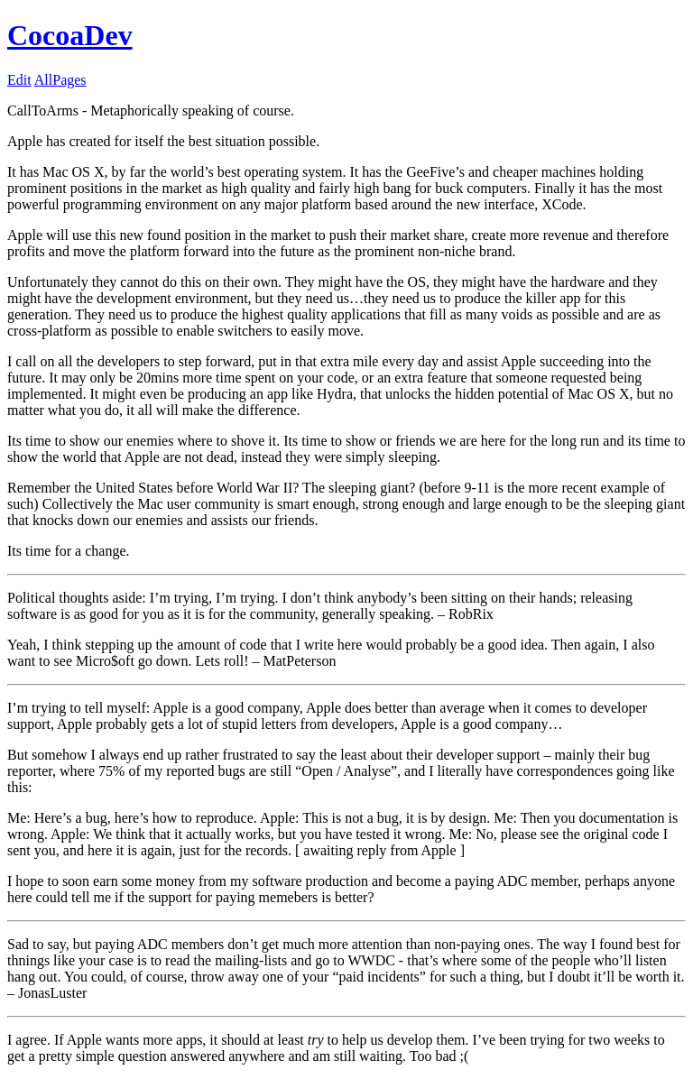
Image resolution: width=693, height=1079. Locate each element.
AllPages (60, 80)
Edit (19, 80)
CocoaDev (70, 35)
